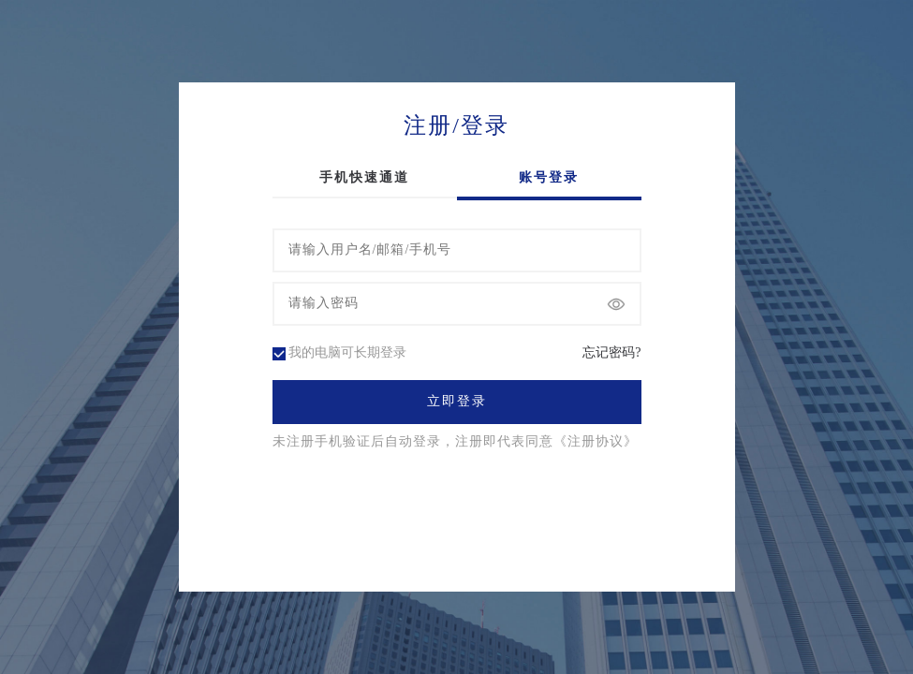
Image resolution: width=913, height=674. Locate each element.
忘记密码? (611, 352)
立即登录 (457, 401)
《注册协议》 (595, 441)
